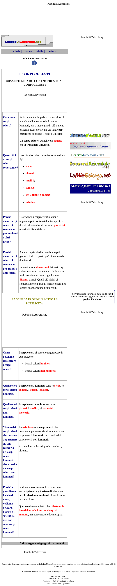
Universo (57, 133)
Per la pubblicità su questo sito (59, 583)
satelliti (30, 180)
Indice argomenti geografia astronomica (43, 543)
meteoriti (24, 412)
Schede (16, 51)
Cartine (28, 51)
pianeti (30, 173)
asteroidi (48, 408)
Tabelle (39, 51)
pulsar (33, 389)
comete (30, 187)
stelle (29, 166)
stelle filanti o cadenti (38, 194)
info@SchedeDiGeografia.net (63, 581)
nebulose (31, 202)
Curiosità (52, 51)
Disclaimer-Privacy (59, 576)
